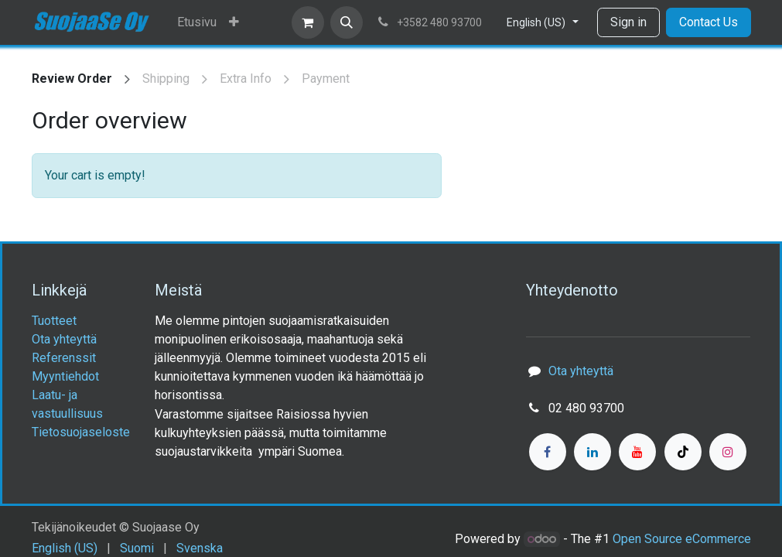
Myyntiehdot (65, 376)
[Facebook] (547, 451)
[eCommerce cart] (308, 22)
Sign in (628, 22)
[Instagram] (727, 451)
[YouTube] (637, 451)
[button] (346, 22)
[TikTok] (683, 451)
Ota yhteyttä (64, 339)
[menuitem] (197, 22)
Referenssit (64, 357)
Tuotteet (54, 320)
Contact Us (708, 22)
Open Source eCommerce (682, 538)
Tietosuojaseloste (81, 432)
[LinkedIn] (592, 451)
